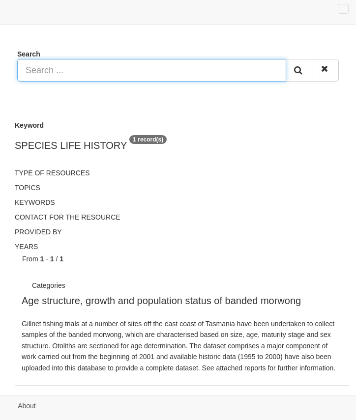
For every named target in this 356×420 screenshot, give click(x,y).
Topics (27, 188)
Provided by (38, 232)
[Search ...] (151, 70)
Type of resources (52, 173)
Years (26, 247)
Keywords (35, 202)
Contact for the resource (67, 217)
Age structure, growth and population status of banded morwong (161, 300)
